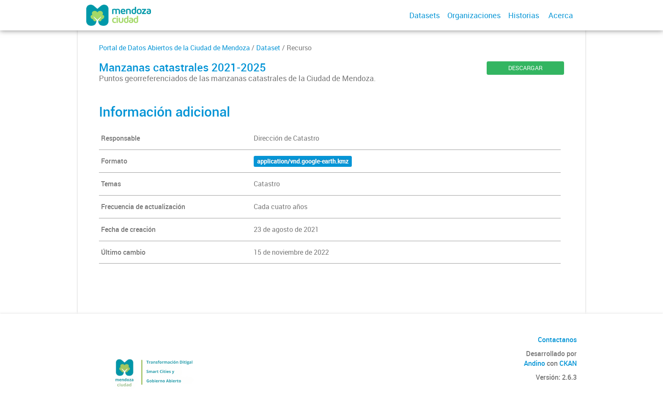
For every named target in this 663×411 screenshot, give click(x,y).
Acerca (560, 15)
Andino (534, 363)
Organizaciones (474, 15)
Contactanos (557, 339)
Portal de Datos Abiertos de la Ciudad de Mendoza (174, 47)
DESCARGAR (525, 68)
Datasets (424, 15)
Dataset (268, 47)
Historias (523, 15)
